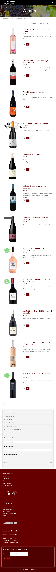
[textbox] (28, 442)
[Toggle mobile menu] (49, 3)
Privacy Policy (6, 515)
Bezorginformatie (7, 509)
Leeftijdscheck (7, 511)
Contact (5, 507)
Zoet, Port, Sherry (10, 422)
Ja (6, 459)
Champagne (9, 419)
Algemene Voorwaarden (9, 513)
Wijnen (7, 433)
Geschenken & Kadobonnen (13, 429)
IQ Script (35, 569)
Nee (7, 462)
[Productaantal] (24, 44)
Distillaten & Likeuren (11, 426)
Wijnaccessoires (10, 416)
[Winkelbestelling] (41, 23)
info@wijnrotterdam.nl (10, 481)
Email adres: (6, 554)
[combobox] (28, 442)
